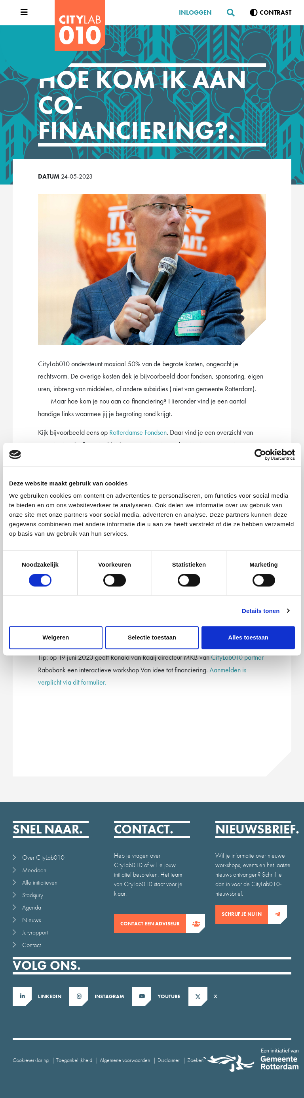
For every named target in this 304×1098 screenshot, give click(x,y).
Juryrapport (35, 932)
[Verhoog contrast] (270, 12)
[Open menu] (22, 12)
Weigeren (55, 637)
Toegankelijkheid (74, 1060)
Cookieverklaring (31, 1060)
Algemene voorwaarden (125, 1060)
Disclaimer (169, 1060)
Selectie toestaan (152, 637)
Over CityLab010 (43, 857)
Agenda (31, 907)
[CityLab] (80, 25)
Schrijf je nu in (245, 914)
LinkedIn (49, 996)
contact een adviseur (153, 923)
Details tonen (260, 610)
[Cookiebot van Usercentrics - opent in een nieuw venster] (260, 455)
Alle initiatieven (39, 882)
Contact (31, 945)
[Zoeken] (227, 12)
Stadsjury (32, 895)
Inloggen (195, 12)
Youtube (169, 996)
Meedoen (34, 870)
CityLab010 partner (237, 657)
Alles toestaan (248, 637)
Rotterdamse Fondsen (138, 432)
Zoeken (195, 1060)
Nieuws (31, 920)
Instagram (109, 996)
